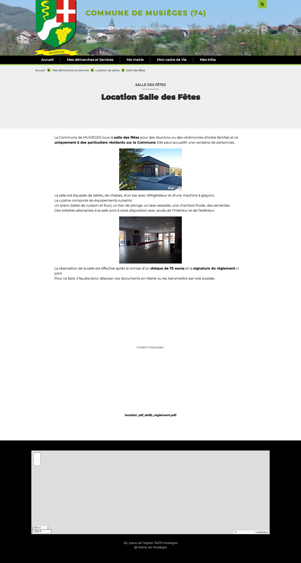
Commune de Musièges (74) (145, 13)
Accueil (47, 60)
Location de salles (107, 70)
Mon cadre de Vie (171, 60)
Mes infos (208, 60)
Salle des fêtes (135, 70)
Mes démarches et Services (90, 60)
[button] (37, 456)
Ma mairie (135, 60)
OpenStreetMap (246, 532)
